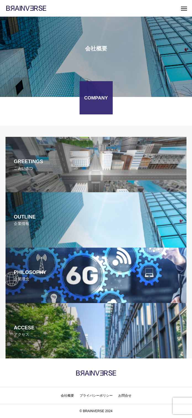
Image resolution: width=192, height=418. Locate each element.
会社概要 (67, 396)
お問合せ (124, 396)
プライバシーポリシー (96, 396)
